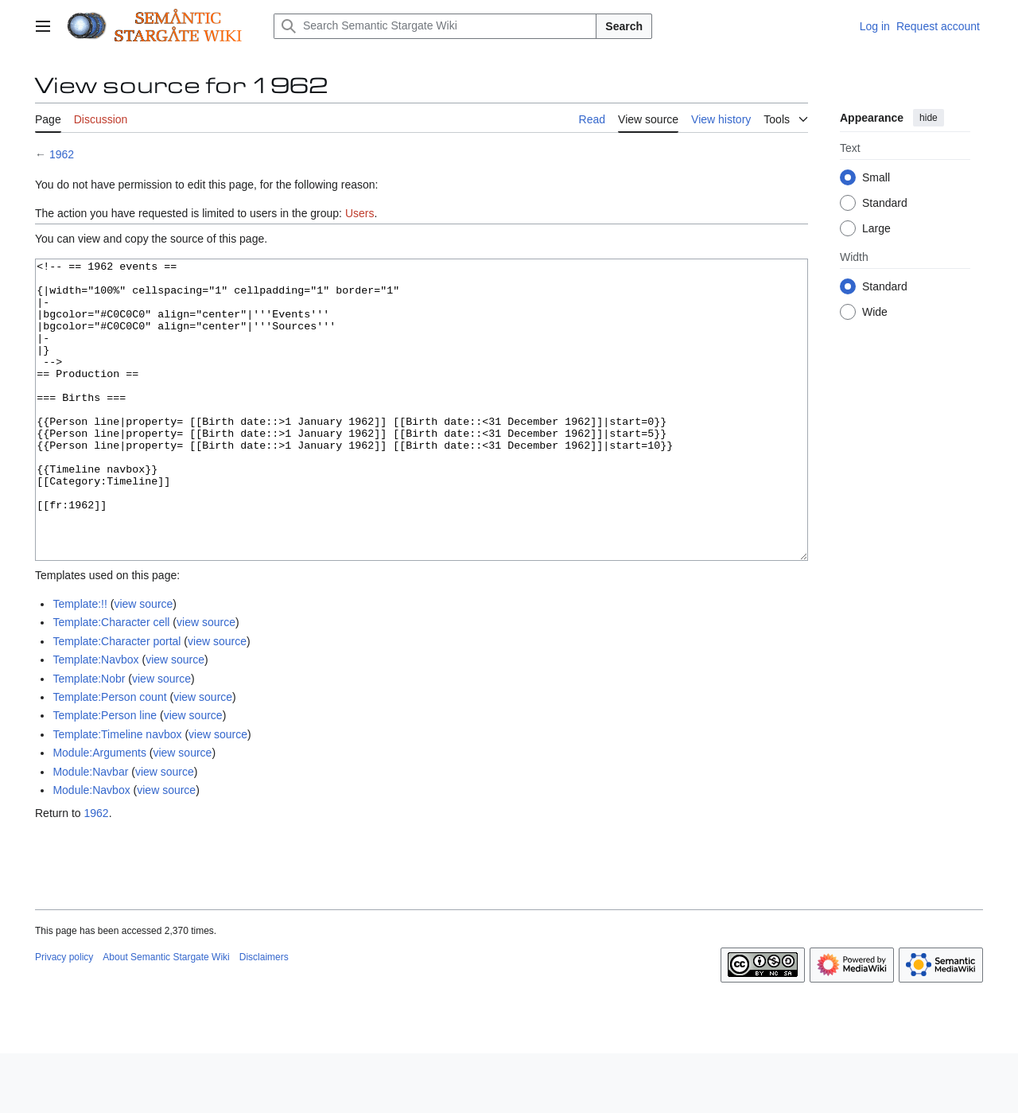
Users (360, 213)
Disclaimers (264, 1016)
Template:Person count (109, 756)
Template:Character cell (110, 681)
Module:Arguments (99, 812)
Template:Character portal (116, 701)
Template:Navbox (95, 719)
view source (143, 663)
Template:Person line (104, 775)
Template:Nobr (88, 738)
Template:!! (79, 663)
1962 (61, 154)
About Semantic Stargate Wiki (166, 1016)
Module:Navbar (90, 831)
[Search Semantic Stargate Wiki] (435, 26)
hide (928, 117)
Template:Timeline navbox (116, 794)
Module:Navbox (91, 849)
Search (624, 26)
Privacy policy (64, 1016)
